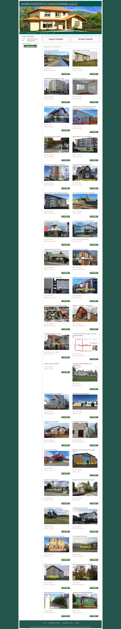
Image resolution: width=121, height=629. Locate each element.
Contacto (54, 32)
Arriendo (35, 44)
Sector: (23, 38)
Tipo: (23, 40)
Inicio (22, 32)
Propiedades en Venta (44, 32)
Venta (29, 44)
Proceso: (23, 43)
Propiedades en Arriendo (31, 32)
